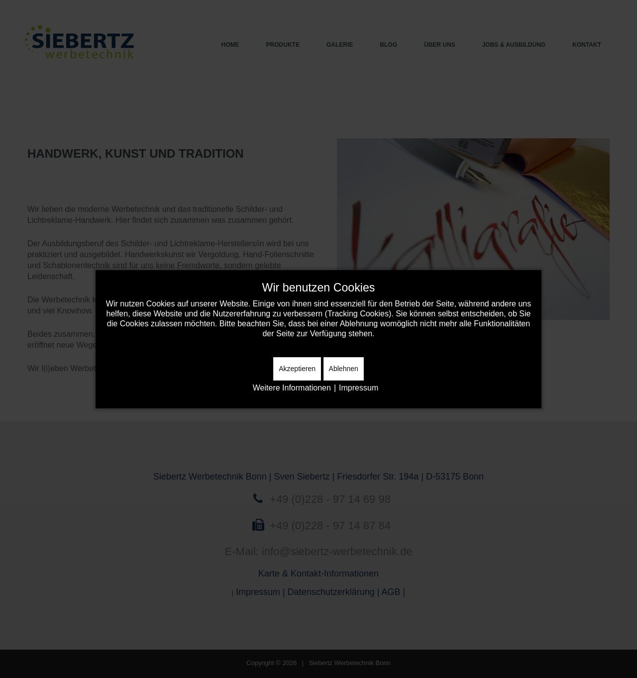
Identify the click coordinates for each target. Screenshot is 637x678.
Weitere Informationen (292, 388)
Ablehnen (343, 369)
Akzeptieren (297, 369)
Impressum (358, 388)
